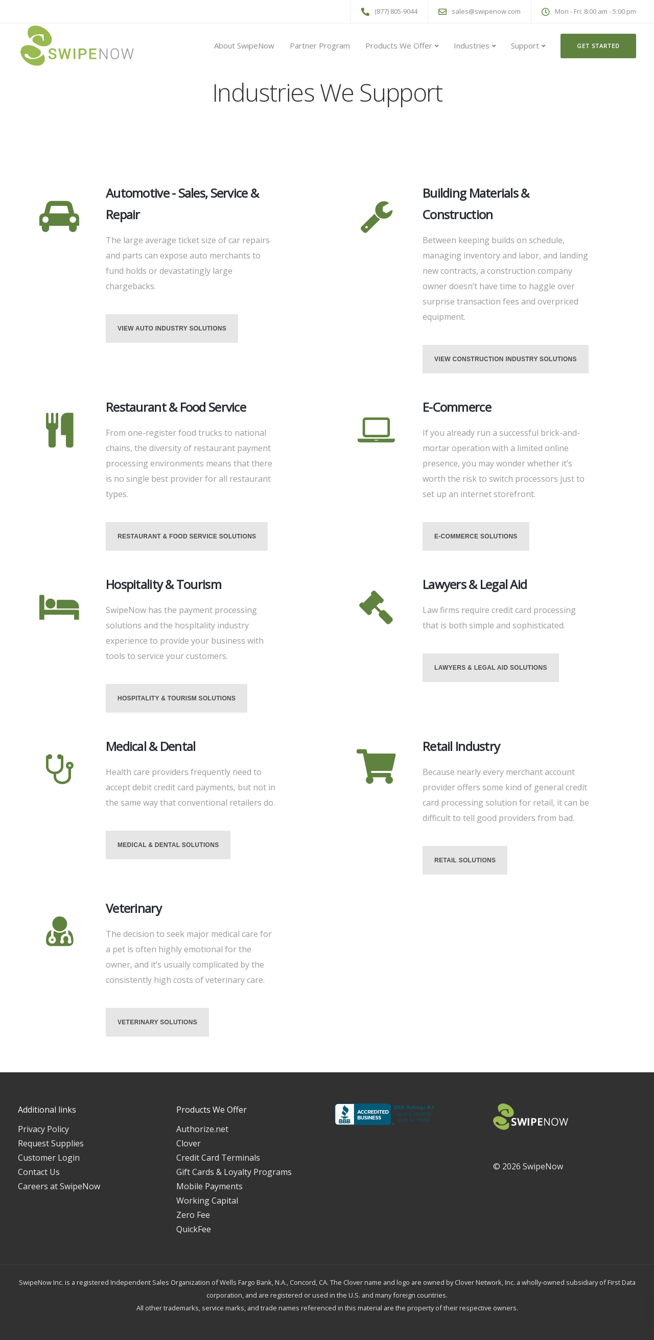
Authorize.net (202, 1129)
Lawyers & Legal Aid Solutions (490, 667)
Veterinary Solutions (157, 1022)
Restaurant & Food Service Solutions (187, 536)
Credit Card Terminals (218, 1157)
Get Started (598, 46)
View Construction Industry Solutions (505, 359)
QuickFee (193, 1229)
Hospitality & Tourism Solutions (177, 698)
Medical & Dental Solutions (168, 845)
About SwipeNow (244, 45)
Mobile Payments (209, 1186)
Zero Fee (193, 1214)
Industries (471, 45)
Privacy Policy (43, 1129)
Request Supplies (51, 1143)
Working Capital (207, 1200)
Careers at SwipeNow (59, 1186)
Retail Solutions (465, 860)
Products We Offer (398, 45)
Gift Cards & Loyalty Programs (234, 1172)
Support (525, 45)
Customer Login (49, 1157)
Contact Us (39, 1172)
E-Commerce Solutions (476, 536)
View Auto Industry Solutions (172, 328)
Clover (188, 1143)
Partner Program (320, 45)
